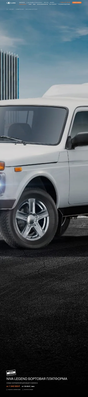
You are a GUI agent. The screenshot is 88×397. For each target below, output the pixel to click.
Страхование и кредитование (64, 4)
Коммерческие (20, 9)
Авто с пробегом (53, 4)
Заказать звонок (77, 2)
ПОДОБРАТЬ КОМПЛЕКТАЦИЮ (13, 389)
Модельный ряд (23, 4)
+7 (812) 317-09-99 (64, 2)
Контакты (52, 2)
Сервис (30, 4)
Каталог (12, 9)
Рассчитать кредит (27, 389)
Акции (34, 4)
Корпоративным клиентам (42, 4)
